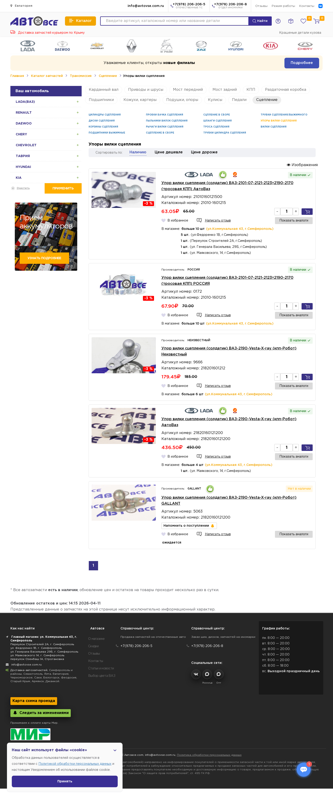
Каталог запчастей (47, 76)
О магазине (96, 639)
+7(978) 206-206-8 (230, 6)
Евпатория (21, 5)
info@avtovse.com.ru (146, 6)
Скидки (93, 646)
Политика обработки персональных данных (209, 755)
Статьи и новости (101, 668)
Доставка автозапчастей (28, 670)
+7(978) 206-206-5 (189, 6)
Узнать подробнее (44, 258)
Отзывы (261, 6)
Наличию (138, 152)
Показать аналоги (293, 220)
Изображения (302, 165)
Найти (260, 21)
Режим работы (283, 6)
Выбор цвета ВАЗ (101, 675)
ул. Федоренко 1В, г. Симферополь (36, 648)
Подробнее (302, 63)
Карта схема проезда (33, 701)
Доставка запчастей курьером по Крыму (47, 32)
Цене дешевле (169, 152)
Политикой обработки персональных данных (74, 764)
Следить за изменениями (40, 713)
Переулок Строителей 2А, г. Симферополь (42, 644)
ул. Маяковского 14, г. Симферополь (37, 655)
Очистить (23, 188)
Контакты (306, 6)
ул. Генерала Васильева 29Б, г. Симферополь (44, 651)
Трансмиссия (81, 76)
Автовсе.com (133, 755)
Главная (17, 76)
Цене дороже (204, 152)
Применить (63, 188)
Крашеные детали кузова (300, 32)
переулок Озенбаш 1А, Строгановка (37, 659)
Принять (64, 781)
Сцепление (108, 76)
